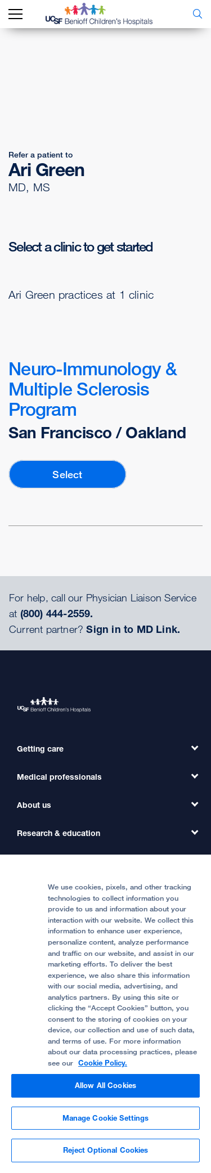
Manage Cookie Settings (105, 1117)
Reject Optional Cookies (106, 1149)
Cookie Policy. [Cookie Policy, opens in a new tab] (102, 1062)
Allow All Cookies (105, 1085)
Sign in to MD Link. (133, 629)
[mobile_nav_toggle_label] (15, 14)
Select (67, 474)
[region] (105, 1014)
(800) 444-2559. (56, 613)
